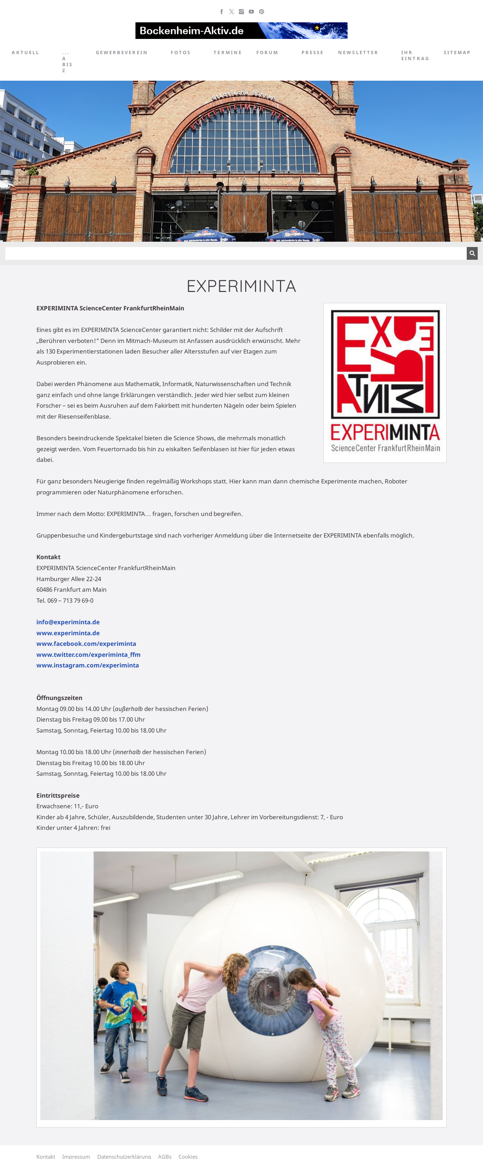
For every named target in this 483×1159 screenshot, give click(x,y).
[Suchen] (236, 253)
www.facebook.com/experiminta (86, 643)
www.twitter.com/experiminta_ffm (88, 654)
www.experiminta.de (68, 633)
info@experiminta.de (68, 622)
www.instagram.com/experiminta (87, 665)
